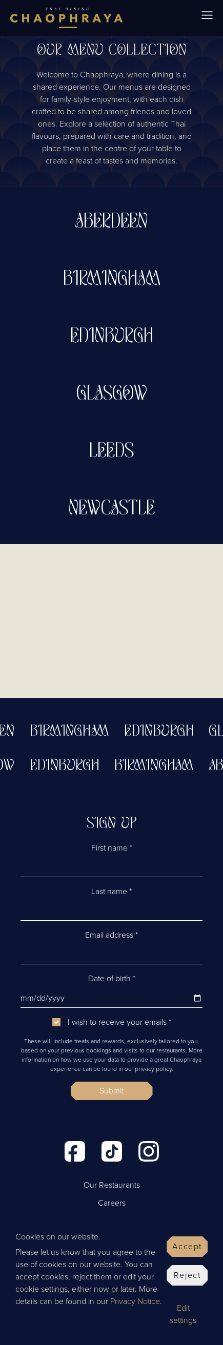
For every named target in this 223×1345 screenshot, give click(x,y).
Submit (111, 1091)
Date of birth (111, 979)
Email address (111, 935)
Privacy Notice (135, 1301)
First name (111, 848)
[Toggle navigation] (207, 18)
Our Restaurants (112, 1185)
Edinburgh (162, 731)
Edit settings (183, 1314)
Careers (112, 1203)
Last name (111, 891)
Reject (187, 1275)
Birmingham (72, 731)
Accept (187, 1246)
